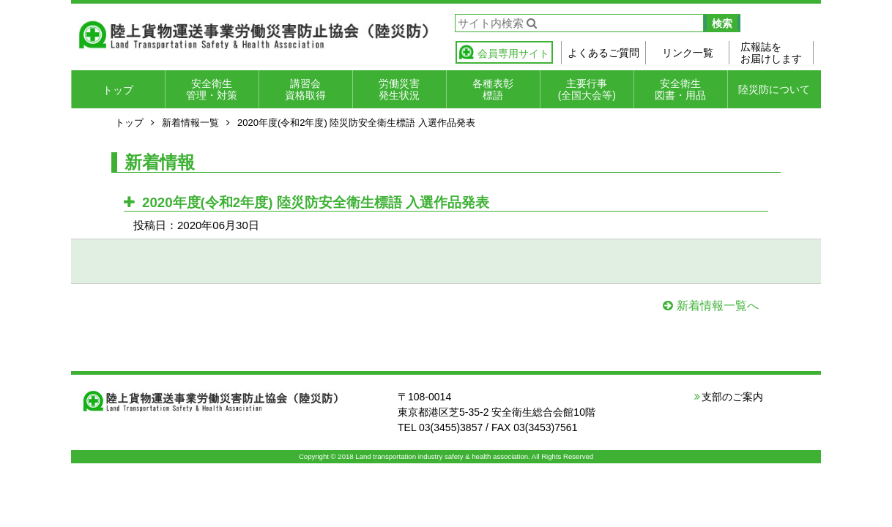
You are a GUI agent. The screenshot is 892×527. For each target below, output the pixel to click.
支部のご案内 (732, 397)
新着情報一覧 (190, 122)
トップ (118, 90)
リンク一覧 (687, 53)
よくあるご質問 (603, 53)
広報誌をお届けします (771, 52)
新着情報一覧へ (718, 305)
